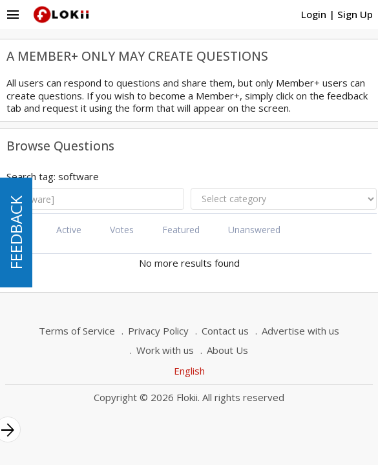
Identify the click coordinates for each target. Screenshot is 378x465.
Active (68, 229)
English (189, 370)
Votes (122, 229)
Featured (181, 229)
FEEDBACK (15, 232)
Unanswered (254, 229)
